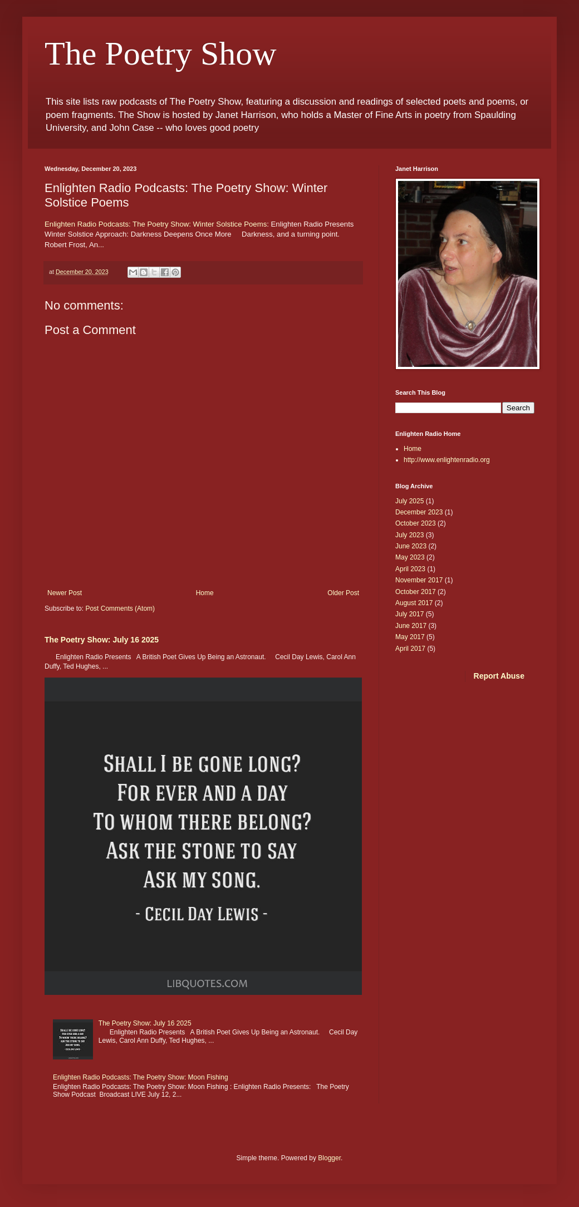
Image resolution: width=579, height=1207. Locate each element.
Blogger (329, 1158)
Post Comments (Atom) (120, 608)
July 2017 (409, 614)
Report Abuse (499, 675)
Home (205, 593)
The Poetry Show (161, 53)
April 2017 (410, 648)
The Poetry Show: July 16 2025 (102, 639)
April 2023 (410, 569)
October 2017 (415, 592)
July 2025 (409, 501)
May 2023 (410, 557)
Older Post (343, 593)
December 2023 (419, 512)
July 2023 (409, 535)
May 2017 (410, 637)
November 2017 (419, 580)
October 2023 (415, 523)
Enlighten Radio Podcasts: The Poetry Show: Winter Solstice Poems (156, 224)
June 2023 (410, 546)
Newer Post (64, 593)
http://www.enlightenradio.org (447, 460)
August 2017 (414, 603)
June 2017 (410, 626)
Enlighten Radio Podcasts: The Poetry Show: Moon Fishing (140, 1077)
